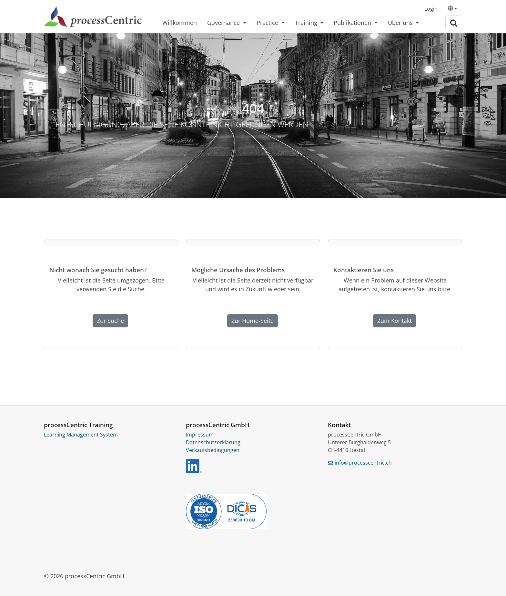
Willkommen (179, 22)
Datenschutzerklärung (213, 442)
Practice (268, 22)
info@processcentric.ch (363, 462)
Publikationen (353, 22)
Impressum (200, 434)
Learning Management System (81, 434)
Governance (224, 22)
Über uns (401, 22)
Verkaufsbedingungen (212, 450)
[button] (452, 9)
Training (307, 22)
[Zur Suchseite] (453, 23)
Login (431, 8)
